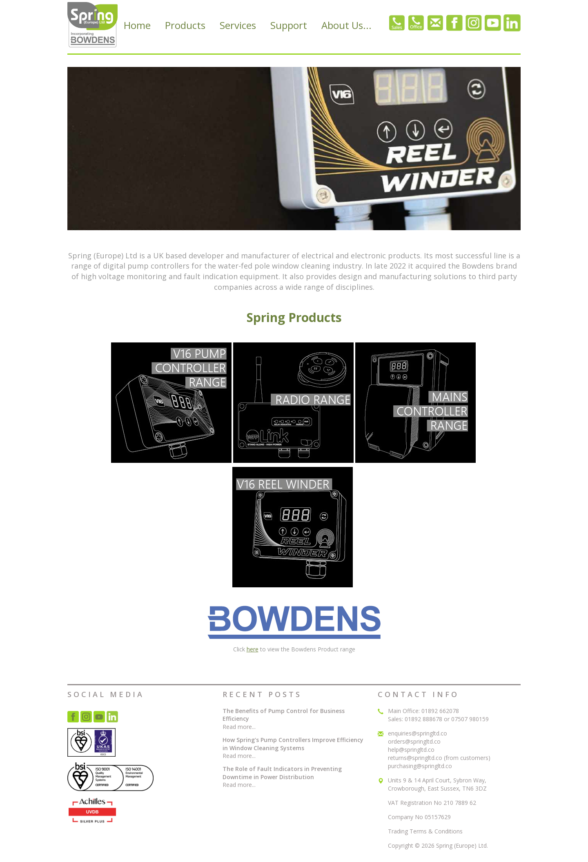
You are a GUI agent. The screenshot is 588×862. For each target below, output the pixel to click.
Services (238, 25)
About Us (346, 25)
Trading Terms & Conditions (425, 831)
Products (185, 25)
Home (137, 25)
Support (288, 25)
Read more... (239, 727)
